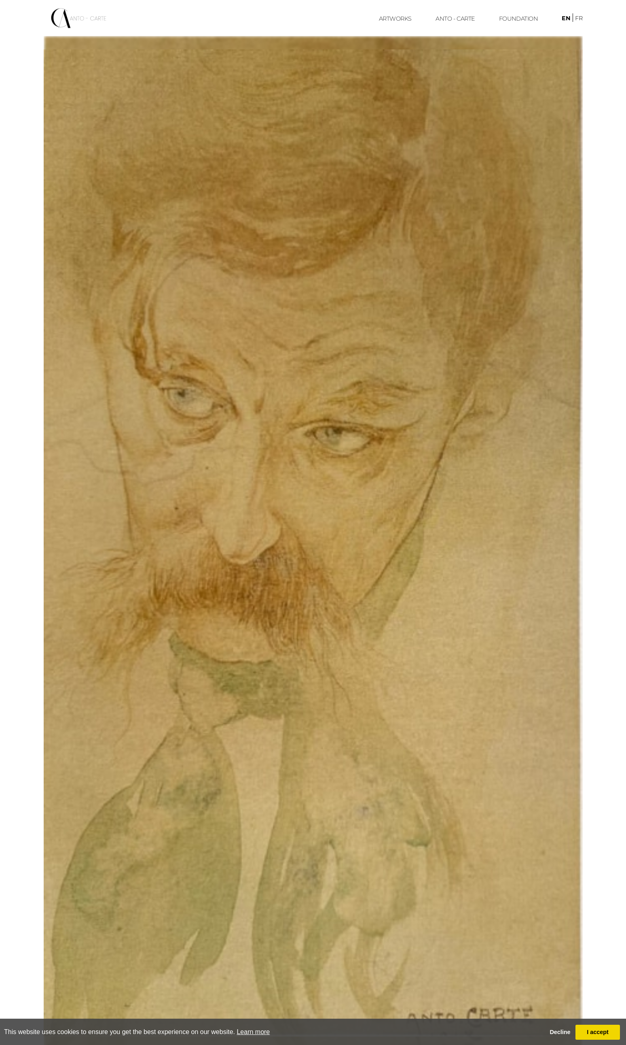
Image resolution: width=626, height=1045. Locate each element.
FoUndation (518, 18)
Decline (560, 1032)
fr (579, 18)
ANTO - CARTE (455, 18)
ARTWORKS (395, 18)
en (566, 18)
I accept (598, 1032)
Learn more (253, 1031)
